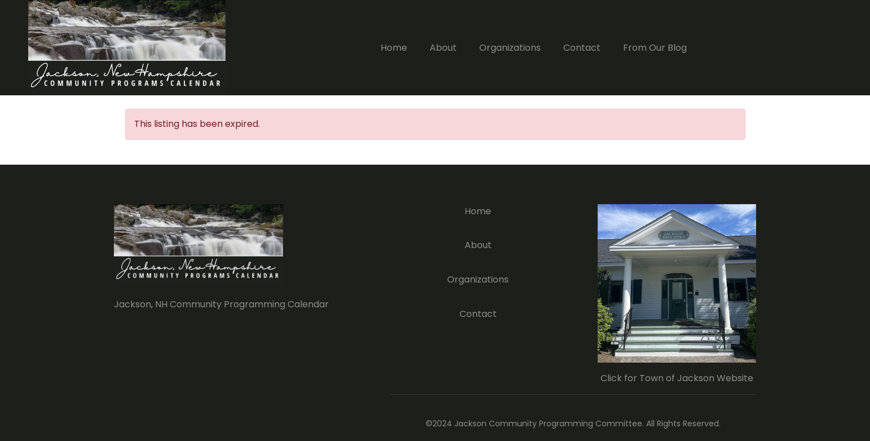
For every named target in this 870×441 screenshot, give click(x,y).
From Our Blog (655, 47)
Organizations (510, 47)
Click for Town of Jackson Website (676, 378)
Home (394, 47)
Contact (581, 47)
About (443, 47)
